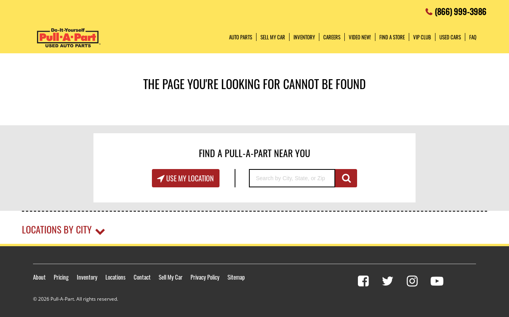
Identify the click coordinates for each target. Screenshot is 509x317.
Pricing (61, 276)
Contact (142, 276)
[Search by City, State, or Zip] (292, 178)
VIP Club (422, 37)
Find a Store (392, 37)
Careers (331, 37)
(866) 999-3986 (460, 9)
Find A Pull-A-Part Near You (254, 153)
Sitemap (236, 276)
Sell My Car (171, 276)
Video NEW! (360, 37)
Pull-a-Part (69, 37)
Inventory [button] (304, 37)
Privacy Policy (205, 276)
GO (346, 178)
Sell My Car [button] (272, 37)
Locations (115, 276)
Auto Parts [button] (240, 37)
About (39, 276)
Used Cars (450, 37)
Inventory (87, 276)
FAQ (472, 37)
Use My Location (189, 178)
